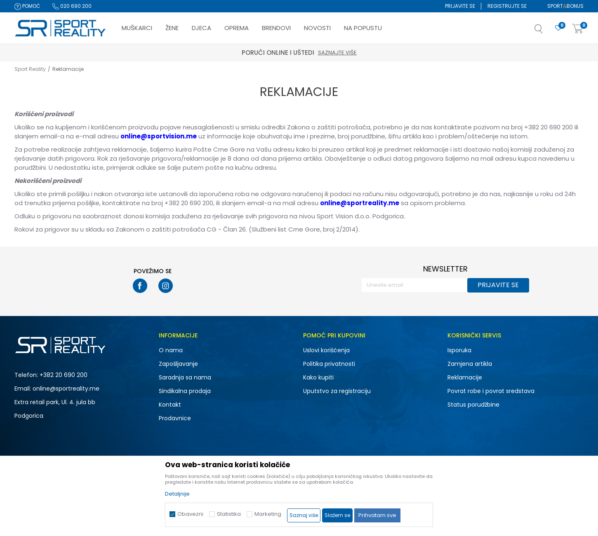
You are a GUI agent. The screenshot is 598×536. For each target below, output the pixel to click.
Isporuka (459, 350)
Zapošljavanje (178, 364)
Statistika (229, 514)
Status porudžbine (473, 404)
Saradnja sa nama (185, 377)
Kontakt (170, 404)
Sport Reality (30, 69)
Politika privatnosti (329, 364)
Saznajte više (337, 52)
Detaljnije (177, 494)
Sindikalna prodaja (185, 391)
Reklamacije (464, 377)
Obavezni (190, 514)
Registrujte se (507, 5)
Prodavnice (175, 418)
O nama (171, 350)
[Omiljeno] (558, 28)
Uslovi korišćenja (326, 350)
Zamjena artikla (469, 364)
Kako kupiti (318, 377)
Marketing (267, 514)
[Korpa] (578, 29)
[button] (547, 31)
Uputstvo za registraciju (337, 391)
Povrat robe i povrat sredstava (490, 391)
